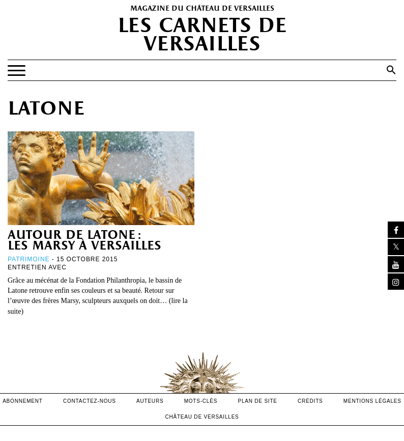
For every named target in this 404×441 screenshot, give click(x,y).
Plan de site (257, 401)
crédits (310, 401)
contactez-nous (89, 401)
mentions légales (372, 401)
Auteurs (149, 401)
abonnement (23, 401)
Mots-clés (201, 401)
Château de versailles (202, 417)
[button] (391, 70)
